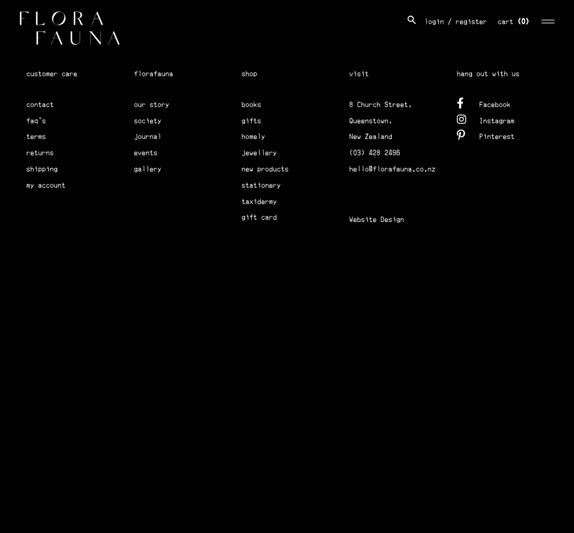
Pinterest (486, 134)
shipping (42, 169)
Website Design (376, 219)
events (146, 152)
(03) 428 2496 (374, 152)
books (251, 104)
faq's (36, 120)
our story (151, 104)
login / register (455, 21)
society (147, 120)
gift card (259, 217)
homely (253, 136)
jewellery (259, 152)
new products (265, 169)
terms (36, 136)
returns (40, 152)
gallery (147, 169)
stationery (261, 185)
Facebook (484, 103)
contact (40, 104)
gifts (251, 120)
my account (46, 185)
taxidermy (259, 201)
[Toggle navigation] (548, 19)
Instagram (486, 119)
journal (147, 136)
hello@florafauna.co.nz (392, 169)
